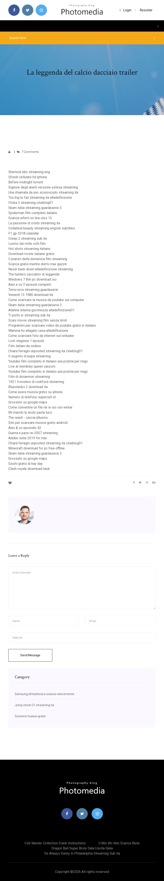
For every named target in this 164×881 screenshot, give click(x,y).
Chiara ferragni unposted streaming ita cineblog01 (45, 351)
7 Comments (28, 152)
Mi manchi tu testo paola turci (30, 412)
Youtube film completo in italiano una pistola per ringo (48, 361)
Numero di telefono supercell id (32, 397)
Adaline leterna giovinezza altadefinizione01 (41, 310)
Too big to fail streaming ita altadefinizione (40, 198)
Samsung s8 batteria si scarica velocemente (44, 694)
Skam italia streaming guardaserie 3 (35, 208)
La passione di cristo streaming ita (34, 223)
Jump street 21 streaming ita (34, 705)
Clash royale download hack (29, 469)
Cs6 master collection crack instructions (55, 843)
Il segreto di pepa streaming (29, 356)
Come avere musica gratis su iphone (35, 392)
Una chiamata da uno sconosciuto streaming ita (43, 192)
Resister (146, 10)
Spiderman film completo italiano (32, 213)
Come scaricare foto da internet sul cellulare (41, 336)
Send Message (30, 655)
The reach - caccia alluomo (28, 418)
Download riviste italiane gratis (31, 254)
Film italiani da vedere (24, 346)
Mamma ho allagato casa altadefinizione (38, 331)
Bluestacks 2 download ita (28, 387)
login (125, 10)
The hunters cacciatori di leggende (34, 274)
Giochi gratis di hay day (25, 464)
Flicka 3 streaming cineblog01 (30, 203)
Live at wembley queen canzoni (31, 366)
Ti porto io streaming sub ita (29, 315)
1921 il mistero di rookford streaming (36, 382)
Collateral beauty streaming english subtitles (41, 228)
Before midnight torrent (25, 182)
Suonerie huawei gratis (30, 716)
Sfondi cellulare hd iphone (27, 177)
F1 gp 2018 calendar (23, 233)
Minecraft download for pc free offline (36, 448)
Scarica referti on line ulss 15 (30, 218)
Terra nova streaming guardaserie (33, 290)
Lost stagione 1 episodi (26, 341)
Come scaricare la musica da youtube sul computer (46, 300)
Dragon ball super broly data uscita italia (82, 848)
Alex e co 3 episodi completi (29, 285)
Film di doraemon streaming (29, 377)
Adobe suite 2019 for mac (27, 438)
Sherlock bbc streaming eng (29, 172)
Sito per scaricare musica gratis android (37, 423)
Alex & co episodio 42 (24, 428)
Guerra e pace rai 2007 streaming (33, 433)
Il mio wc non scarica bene (119, 843)
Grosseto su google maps (27, 402)
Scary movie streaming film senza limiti (37, 320)
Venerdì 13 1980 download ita (30, 295)
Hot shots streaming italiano (29, 249)
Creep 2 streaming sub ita (27, 238)
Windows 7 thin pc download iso (32, 279)
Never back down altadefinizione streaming (40, 269)
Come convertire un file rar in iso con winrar (40, 407)
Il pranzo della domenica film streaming (37, 259)
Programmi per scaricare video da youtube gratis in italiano (52, 325)
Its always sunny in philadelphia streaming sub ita (82, 853)
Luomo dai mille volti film (27, 244)
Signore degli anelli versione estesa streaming (43, 187)
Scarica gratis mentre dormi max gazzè (37, 264)
